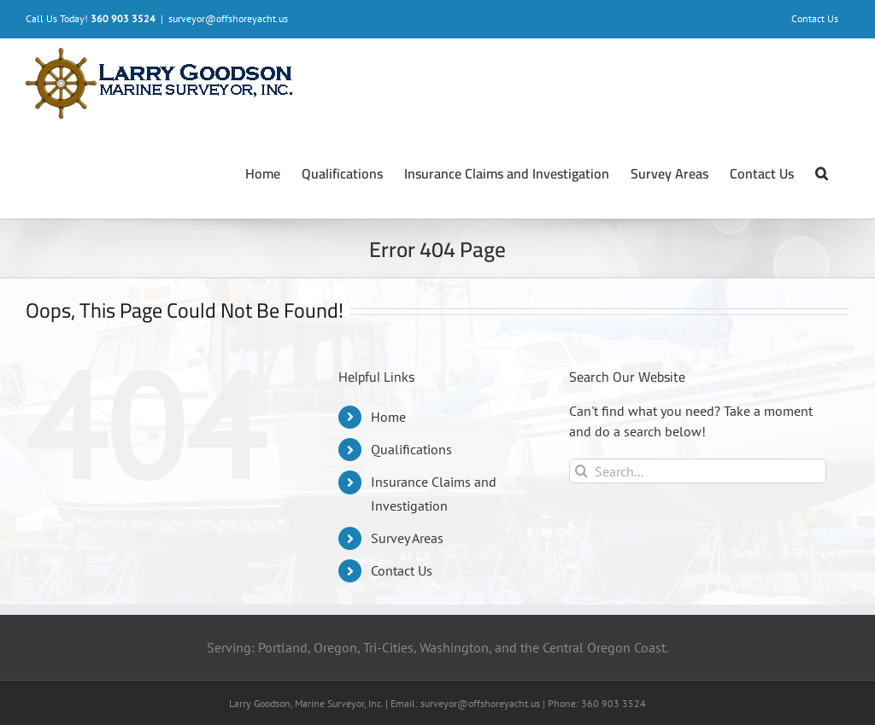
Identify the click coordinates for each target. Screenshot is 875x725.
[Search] (581, 471)
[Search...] (697, 471)
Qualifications (411, 449)
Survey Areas (407, 538)
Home (388, 416)
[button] (821, 173)
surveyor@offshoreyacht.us (228, 18)
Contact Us (401, 570)
